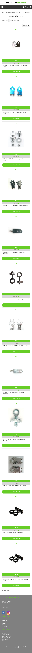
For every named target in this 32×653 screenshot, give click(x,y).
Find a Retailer (16, 71)
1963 (16, 341)
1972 (16, 294)
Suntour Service (5, 634)
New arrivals (4, 622)
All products (4, 620)
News (3, 640)
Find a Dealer (5, 639)
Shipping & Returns (26, 646)
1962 (16, 201)
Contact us (4, 605)
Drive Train (8, 12)
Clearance (4, 623)
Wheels (3, 625)
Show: (3, 20)
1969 (16, 107)
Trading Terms (16, 647)
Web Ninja (18, 649)
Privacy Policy (19, 646)
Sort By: (12, 20)
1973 (16, 247)
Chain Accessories (16, 12)
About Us (4, 633)
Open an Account (6, 637)
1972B (16, 527)
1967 (16, 60)
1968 (16, 481)
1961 (16, 154)
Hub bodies (4, 626)
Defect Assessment (6, 636)
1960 (16, 434)
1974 (16, 387)
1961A (16, 574)
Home (3, 12)
